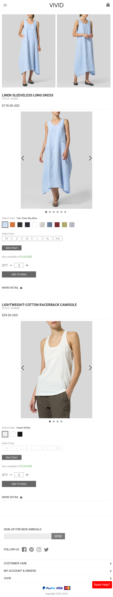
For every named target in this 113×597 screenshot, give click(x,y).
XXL (57, 238)
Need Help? (102, 584)
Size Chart (12, 247)
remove (11, 265)
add (27, 265)
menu (5, 5)
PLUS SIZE (26, 256)
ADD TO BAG (18, 274)
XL (47, 238)
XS (6, 238)
